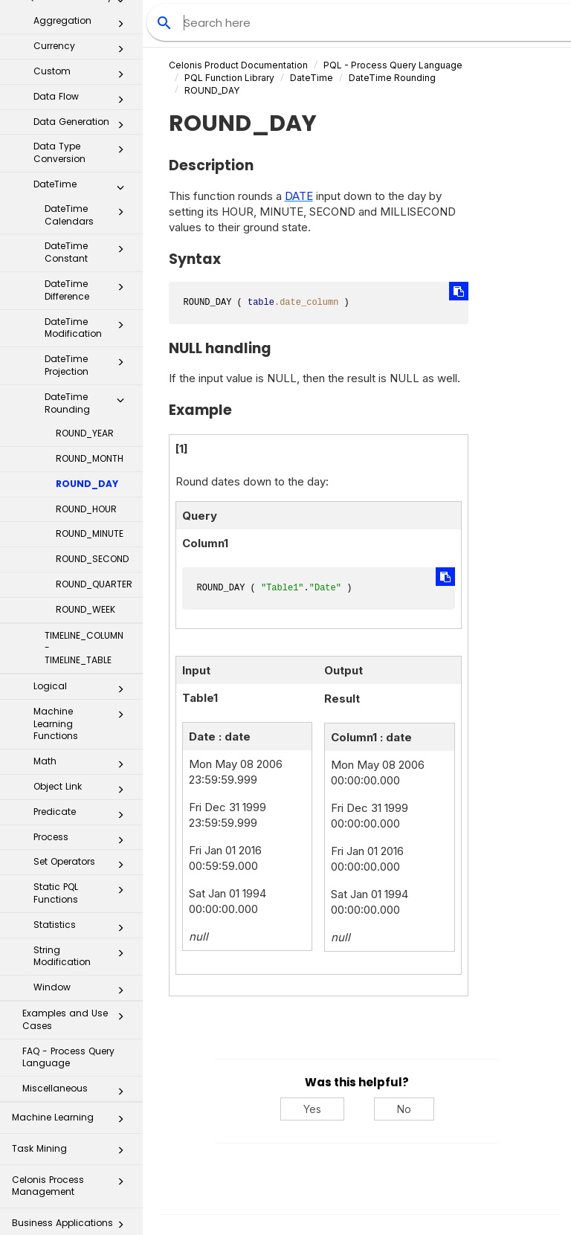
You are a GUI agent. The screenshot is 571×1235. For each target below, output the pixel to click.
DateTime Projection (88, 190)
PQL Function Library (229, 77)
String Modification (82, 781)
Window (82, 815)
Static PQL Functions (82, 718)
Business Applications (72, 1052)
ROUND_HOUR (86, 334)
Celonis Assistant (51, 1141)
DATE (299, 196)
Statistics (82, 753)
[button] (120, 16)
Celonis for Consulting (72, 1176)
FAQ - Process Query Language (68, 882)
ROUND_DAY (87, 309)
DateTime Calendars (88, 40)
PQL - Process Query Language (392, 65)
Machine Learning (72, 946)
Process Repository (72, 1083)
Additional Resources (72, 1207)
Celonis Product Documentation (238, 65)
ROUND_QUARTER (94, 409)
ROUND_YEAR (85, 258)
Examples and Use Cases (77, 844)
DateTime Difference (88, 115)
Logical (82, 514)
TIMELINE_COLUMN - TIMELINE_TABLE (84, 473)
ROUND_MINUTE (89, 358)
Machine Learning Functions (82, 549)
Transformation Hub (72, 1114)
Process (82, 665)
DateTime (311, 77)
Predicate (82, 640)
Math (82, 589)
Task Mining (72, 978)
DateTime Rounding (88, 228)
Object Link (82, 615)
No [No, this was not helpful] (404, 1109)
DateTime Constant (88, 77)
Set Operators (82, 690)
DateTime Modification (88, 153)
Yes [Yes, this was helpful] (312, 1109)
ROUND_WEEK (85, 434)
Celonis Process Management (72, 1011)
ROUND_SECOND (92, 384)
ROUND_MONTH (89, 283)
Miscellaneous (77, 916)
